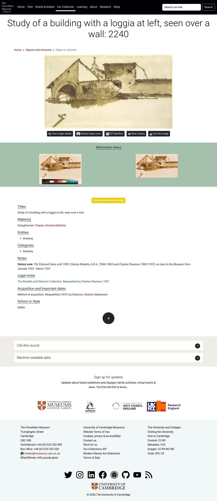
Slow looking (136, 133)
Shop (117, 6)
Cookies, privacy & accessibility (102, 436)
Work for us (90, 444)
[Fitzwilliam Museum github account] (126, 474)
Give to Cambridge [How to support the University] (159, 436)
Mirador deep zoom (89, 133)
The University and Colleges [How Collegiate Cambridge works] (164, 427)
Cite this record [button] (28, 345)
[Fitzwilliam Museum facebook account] (91, 474)
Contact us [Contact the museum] (89, 440)
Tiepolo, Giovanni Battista (50, 225)
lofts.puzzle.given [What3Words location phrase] (47, 457)
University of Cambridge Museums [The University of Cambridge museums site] (104, 427)
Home (21, 6)
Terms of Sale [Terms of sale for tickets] (91, 457)
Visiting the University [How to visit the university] (160, 431)
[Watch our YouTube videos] (137, 474)
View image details (60, 133)
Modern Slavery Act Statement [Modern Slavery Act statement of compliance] (101, 453)
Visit (30, 6)
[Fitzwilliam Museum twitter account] (68, 474)
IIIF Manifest (114, 133)
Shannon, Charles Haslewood (89, 294)
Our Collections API (95, 449)
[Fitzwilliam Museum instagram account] (80, 474)
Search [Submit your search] (208, 7)
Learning (82, 6)
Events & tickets (44, 6)
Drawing (28, 238)
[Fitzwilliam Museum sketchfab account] (114, 474)
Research (105, 6)
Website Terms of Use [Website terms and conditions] (96, 431)
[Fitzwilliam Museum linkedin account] (103, 474)
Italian (21, 307)
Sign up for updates (108, 377)
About (93, 6)
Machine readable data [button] (34, 358)
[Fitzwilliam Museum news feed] (148, 474)
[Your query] (181, 7)
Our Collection (65, 6)
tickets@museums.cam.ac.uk (42, 453)
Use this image (159, 133)
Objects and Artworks (38, 50)
